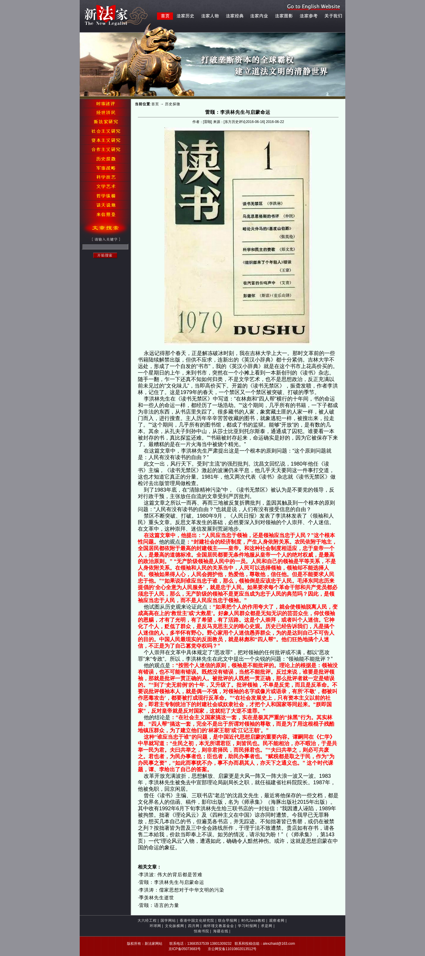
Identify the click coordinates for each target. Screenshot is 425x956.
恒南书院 (201, 931)
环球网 (155, 926)
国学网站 (168, 920)
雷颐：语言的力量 (159, 905)
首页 (155, 104)
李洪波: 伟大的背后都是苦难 (170, 874)
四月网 (194, 926)
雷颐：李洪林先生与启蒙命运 (171, 882)
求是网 (266, 926)
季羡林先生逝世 (156, 897)
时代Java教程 (253, 920)
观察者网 (277, 920)
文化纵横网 (174, 926)
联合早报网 (227, 920)
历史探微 (172, 104)
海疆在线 (220, 931)
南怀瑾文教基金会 (218, 926)
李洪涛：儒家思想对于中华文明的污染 (181, 889)
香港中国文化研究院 (197, 920)
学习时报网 (247, 926)
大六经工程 (147, 920)
